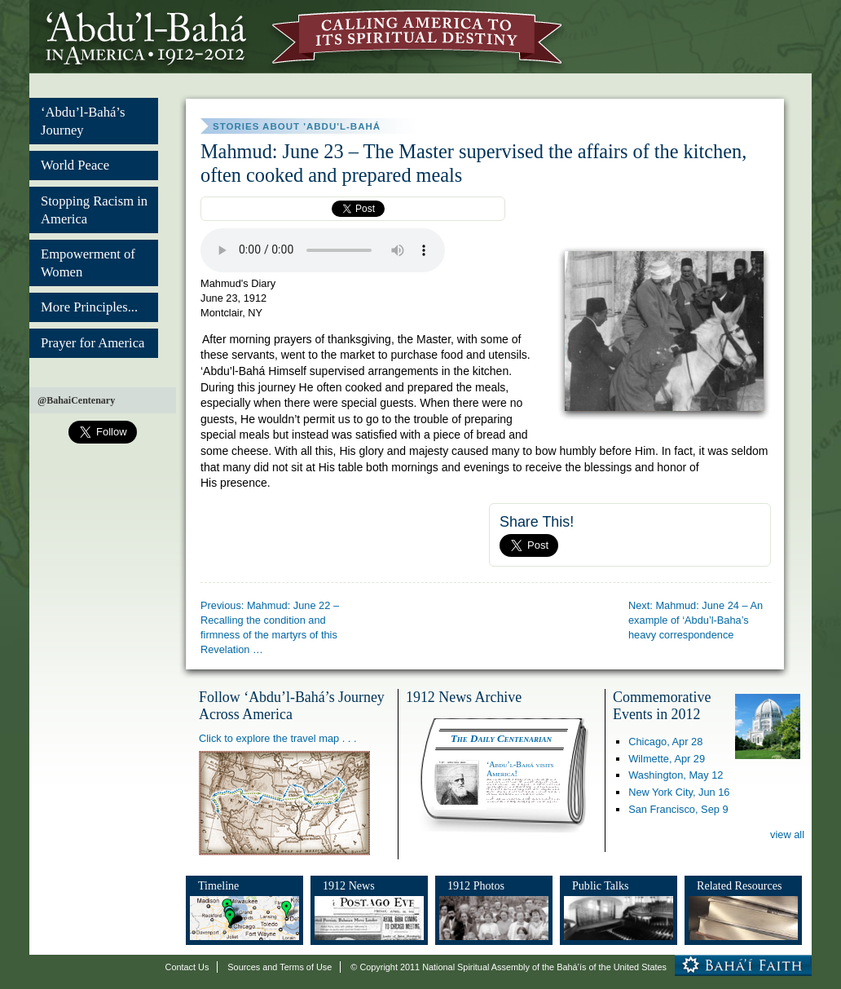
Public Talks (600, 885)
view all (787, 834)
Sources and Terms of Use (279, 967)
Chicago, (665, 741)
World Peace (75, 165)
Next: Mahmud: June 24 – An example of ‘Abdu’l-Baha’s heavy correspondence (695, 620)
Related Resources (739, 885)
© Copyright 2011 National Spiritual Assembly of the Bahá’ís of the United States (508, 967)
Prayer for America (92, 343)
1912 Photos (475, 885)
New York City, (678, 792)
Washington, (675, 775)
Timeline (218, 885)
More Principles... (89, 307)
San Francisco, (678, 809)
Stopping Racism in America (94, 210)
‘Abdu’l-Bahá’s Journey (83, 121)
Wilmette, (666, 759)
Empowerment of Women (88, 263)
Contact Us (187, 967)
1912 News (349, 885)
